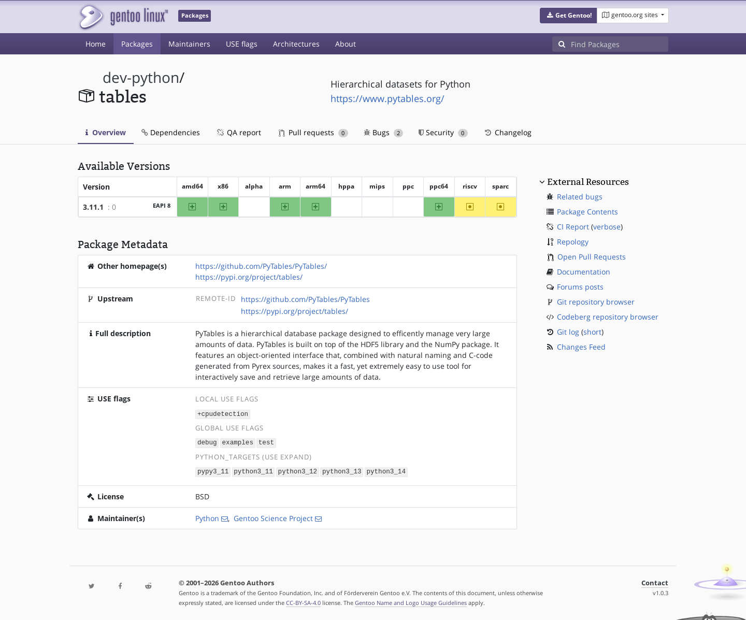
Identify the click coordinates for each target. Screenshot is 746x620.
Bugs (384, 132)
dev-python (141, 77)
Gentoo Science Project (273, 517)
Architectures (296, 44)
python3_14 (386, 470)
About (345, 44)
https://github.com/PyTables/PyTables (305, 299)
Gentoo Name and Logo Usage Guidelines (411, 601)
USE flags (241, 44)
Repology (573, 242)
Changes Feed (581, 347)
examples (237, 442)
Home (95, 44)
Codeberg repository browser (607, 317)
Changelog (507, 132)
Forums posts (580, 287)
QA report (238, 132)
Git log (568, 332)
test (266, 442)
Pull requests (313, 132)
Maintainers (189, 44)
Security (443, 132)
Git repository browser (596, 302)
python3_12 (298, 470)
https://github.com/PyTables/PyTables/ (261, 266)
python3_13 (342, 470)
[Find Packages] (619, 44)
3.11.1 (93, 207)
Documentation (583, 272)
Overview (105, 132)
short (592, 332)
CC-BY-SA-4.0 (303, 601)
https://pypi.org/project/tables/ (249, 277)
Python (207, 517)
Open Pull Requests (591, 257)
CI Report (573, 227)
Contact (654, 581)
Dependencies (170, 132)
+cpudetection (222, 413)
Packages (137, 44)
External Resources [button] (588, 182)
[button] (568, 15)
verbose (607, 227)
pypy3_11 (212, 470)
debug (207, 442)
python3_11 (253, 470)
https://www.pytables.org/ (387, 98)
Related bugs (579, 196)
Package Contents (587, 212)
